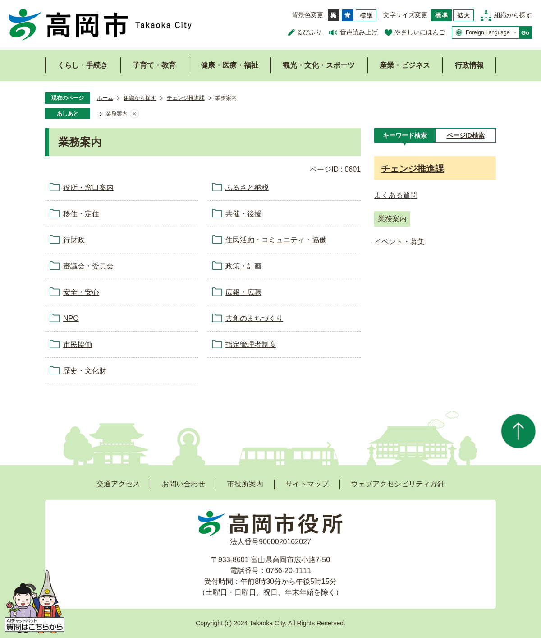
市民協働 (77, 344)
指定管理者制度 (250, 344)
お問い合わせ (183, 484)
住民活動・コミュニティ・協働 (275, 240)
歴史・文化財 (84, 370)
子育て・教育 (154, 65)
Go (525, 32)
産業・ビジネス (405, 65)
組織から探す (513, 14)
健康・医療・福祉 (229, 65)
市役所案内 (245, 484)
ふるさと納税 (247, 187)
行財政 (74, 240)
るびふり (309, 32)
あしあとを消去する (134, 114)
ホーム (105, 98)
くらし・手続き (82, 65)
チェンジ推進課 (186, 98)
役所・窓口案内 (88, 187)
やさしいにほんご (419, 32)
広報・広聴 (243, 292)
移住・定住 (81, 213)
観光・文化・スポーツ (319, 65)
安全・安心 (81, 292)
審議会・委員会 (88, 266)
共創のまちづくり (254, 318)
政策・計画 (243, 266)
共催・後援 (243, 213)
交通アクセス (118, 484)
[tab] (404, 135)
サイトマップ (307, 484)
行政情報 (469, 65)
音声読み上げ (359, 32)
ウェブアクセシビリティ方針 (398, 484)
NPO (71, 318)
